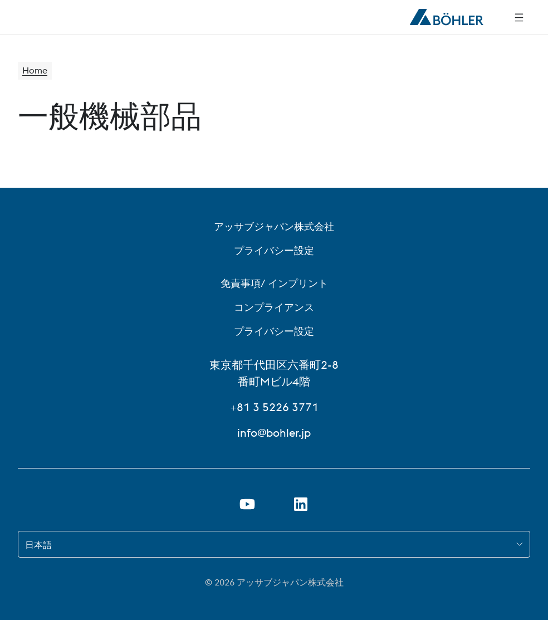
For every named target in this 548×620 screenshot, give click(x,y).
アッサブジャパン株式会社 (274, 226)
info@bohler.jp (274, 433)
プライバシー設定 (274, 250)
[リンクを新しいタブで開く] (301, 504)
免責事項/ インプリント (274, 283)
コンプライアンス (274, 307)
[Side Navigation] (519, 17)
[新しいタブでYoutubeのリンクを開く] (247, 504)
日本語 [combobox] (38, 544)
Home (34, 70)
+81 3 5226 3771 (274, 407)
